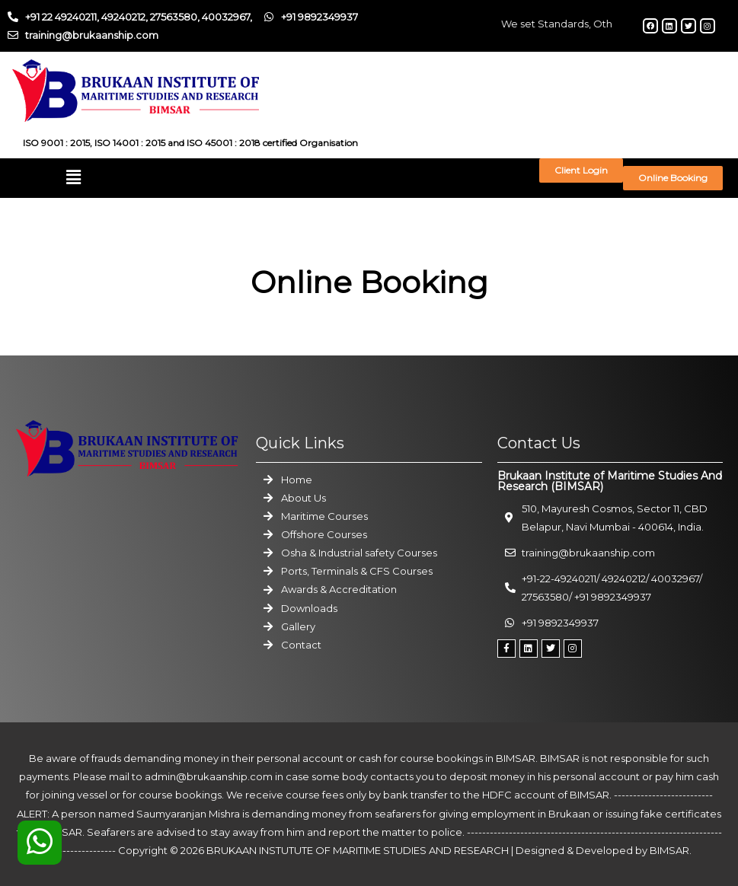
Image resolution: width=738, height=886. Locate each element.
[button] (74, 177)
